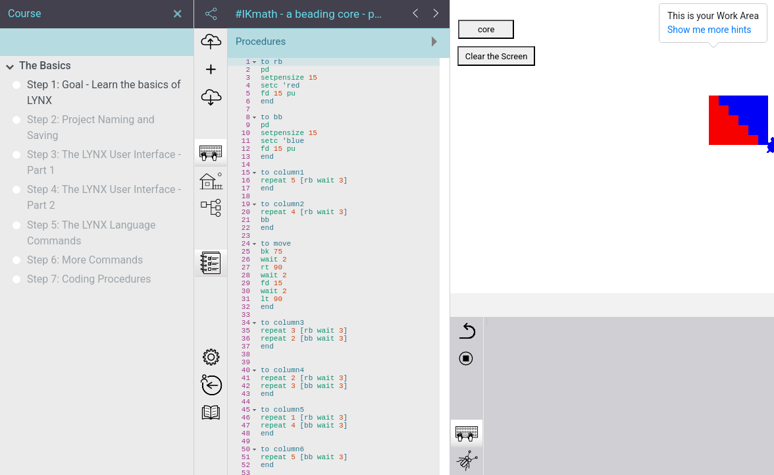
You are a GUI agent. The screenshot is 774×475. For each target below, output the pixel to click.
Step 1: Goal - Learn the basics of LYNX (104, 92)
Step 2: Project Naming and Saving (91, 127)
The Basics (45, 65)
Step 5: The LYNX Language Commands (91, 233)
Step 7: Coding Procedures (89, 279)
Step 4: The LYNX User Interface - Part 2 (104, 197)
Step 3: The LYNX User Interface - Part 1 (104, 162)
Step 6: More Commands (85, 260)
